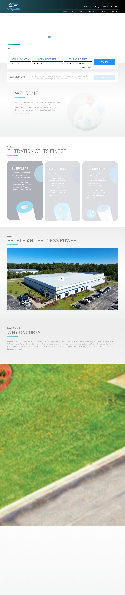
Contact (115, 11)
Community (103, 11)
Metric (90, 67)
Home (65, 11)
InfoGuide (91, 11)
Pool (73, 11)
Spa (81, 11)
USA (83, 67)
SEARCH (104, 62)
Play (12, 48)
